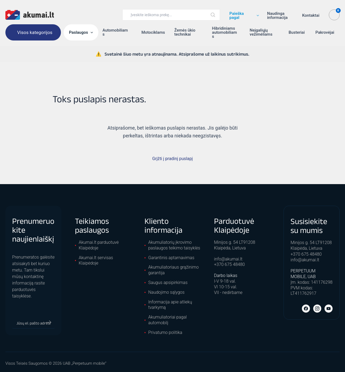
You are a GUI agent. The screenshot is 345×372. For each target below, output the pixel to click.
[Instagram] (317, 308)
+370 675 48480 (229, 264)
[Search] (213, 14)
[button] (256, 15)
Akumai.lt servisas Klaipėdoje (96, 260)
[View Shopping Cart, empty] (334, 14)
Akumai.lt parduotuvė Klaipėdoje (99, 245)
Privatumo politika (165, 332)
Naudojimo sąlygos (166, 292)
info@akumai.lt (228, 259)
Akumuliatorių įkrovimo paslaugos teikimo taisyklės (174, 245)
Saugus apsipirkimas (168, 282)
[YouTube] (329, 308)
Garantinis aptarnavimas (171, 257)
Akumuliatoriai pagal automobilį (167, 319)
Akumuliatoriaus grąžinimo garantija (173, 270)
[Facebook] (306, 308)
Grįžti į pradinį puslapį (172, 158)
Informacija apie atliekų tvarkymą (170, 304)
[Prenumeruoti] (48, 322)
